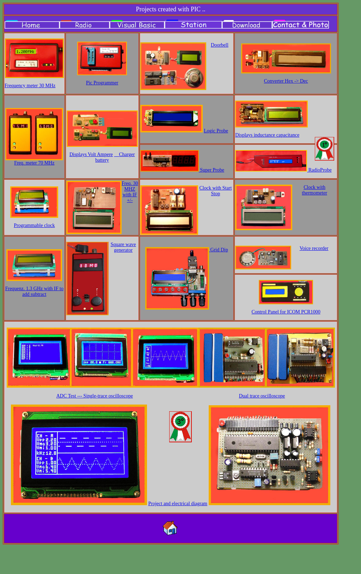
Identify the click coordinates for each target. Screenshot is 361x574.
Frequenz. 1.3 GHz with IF (34, 291)
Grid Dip (218, 249)
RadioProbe (319, 170)
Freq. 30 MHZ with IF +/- (130, 192)
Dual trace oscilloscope (262, 396)
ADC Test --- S (94, 396)
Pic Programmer (102, 82)
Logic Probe (216, 130)
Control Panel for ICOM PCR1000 (285, 312)
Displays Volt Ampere (91, 154)
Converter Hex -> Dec (286, 81)
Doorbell (219, 45)
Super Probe (211, 170)
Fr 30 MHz (30, 85)
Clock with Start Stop (216, 190)
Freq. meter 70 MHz (34, 163)
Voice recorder (314, 248)
